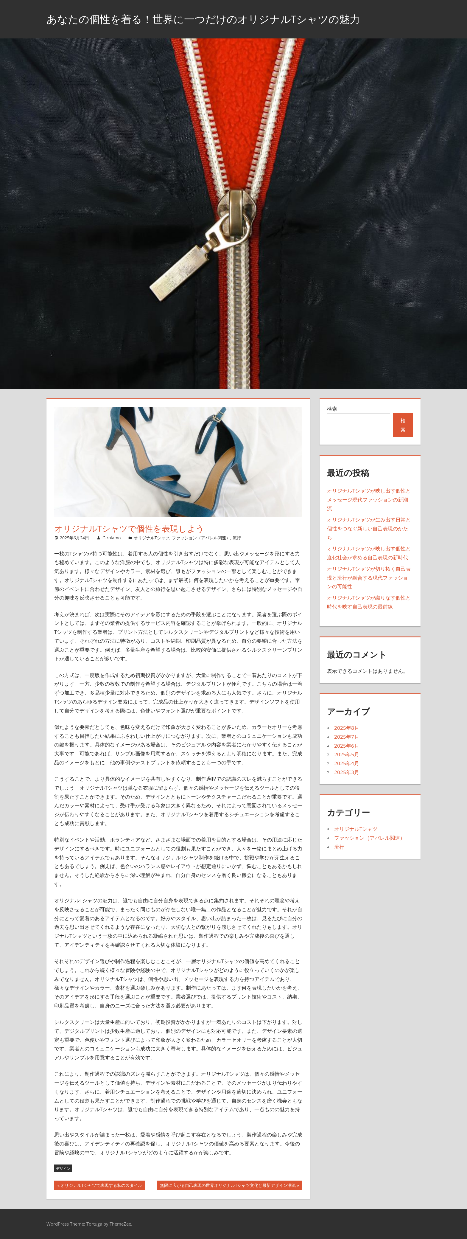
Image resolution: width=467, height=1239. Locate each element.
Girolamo (111, 538)
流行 (237, 538)
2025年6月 (346, 745)
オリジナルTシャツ (151, 538)
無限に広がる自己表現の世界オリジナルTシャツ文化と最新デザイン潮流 (228, 1185)
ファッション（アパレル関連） (201, 538)
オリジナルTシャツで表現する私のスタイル (101, 1185)
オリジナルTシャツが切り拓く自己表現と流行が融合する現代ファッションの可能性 (369, 577)
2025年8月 (346, 727)
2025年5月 (346, 754)
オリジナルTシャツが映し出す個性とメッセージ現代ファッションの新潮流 (369, 499)
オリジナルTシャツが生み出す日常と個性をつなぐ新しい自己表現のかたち (369, 528)
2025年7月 (346, 736)
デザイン (63, 1168)
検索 (332, 408)
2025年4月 (346, 763)
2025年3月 (346, 772)
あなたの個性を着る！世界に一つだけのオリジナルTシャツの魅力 (207, 19)
